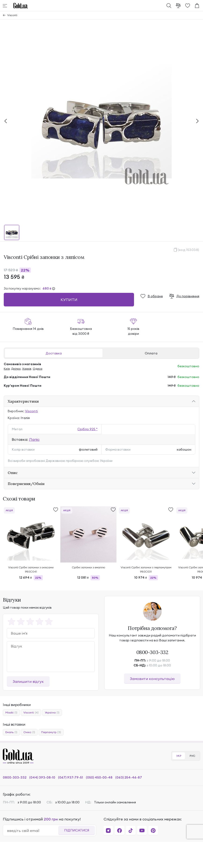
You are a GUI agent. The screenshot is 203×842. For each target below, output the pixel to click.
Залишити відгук (28, 681)
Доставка (54, 353)
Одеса (37, 368)
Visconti (12, 15)
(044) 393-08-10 (42, 777)
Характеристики (23, 401)
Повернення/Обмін (26, 483)
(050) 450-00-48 (99, 777)
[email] (32, 830)
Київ (7, 368)
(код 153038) (188, 250)
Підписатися (76, 830)
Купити (69, 299)
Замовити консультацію (152, 678)
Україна (52, 712)
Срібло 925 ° (87, 429)
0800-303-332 (152, 652)
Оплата (151, 353)
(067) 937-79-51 (70, 777)
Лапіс (34, 439)
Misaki (11, 712)
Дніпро (16, 368)
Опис (13, 472)
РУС (192, 755)
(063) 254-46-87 (128, 777)
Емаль (11, 732)
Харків (26, 368)
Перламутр (51, 732)
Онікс (29, 732)
